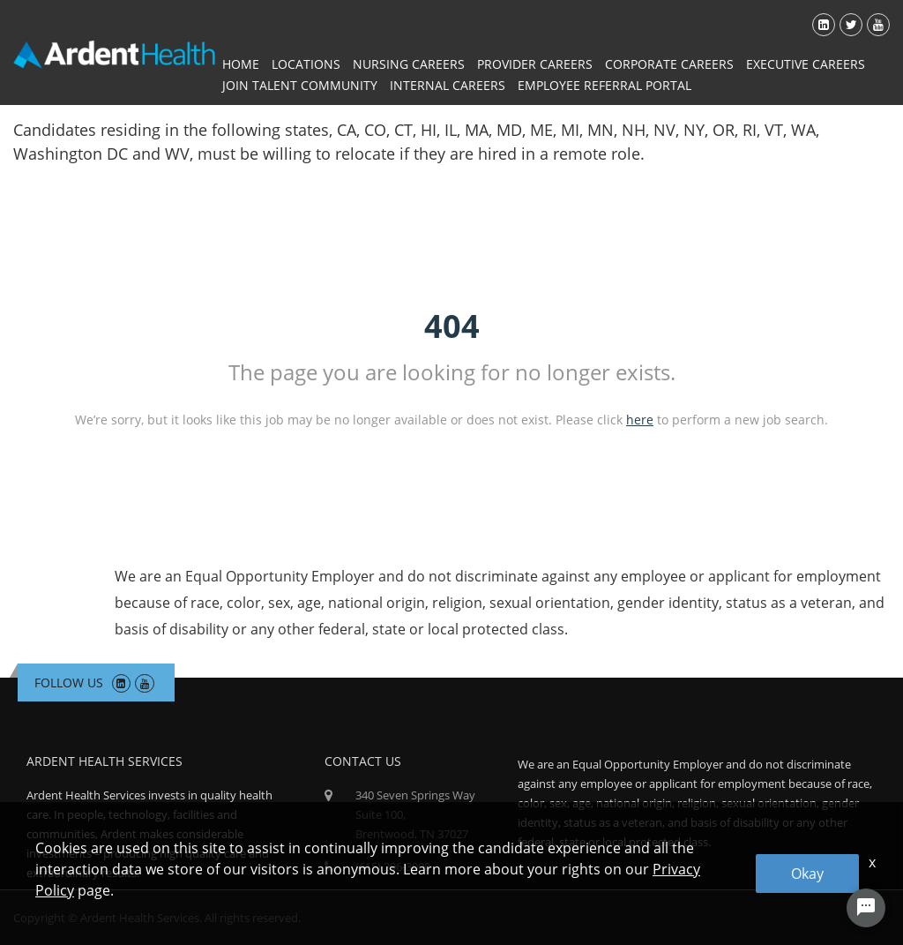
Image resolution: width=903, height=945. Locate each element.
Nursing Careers (409, 64)
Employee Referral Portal (604, 85)
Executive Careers (805, 64)
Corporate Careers (669, 64)
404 (452, 326)
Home (240, 64)
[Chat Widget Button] (866, 908)
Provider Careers (535, 64)
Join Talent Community (299, 85)
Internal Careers (447, 85)
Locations (306, 64)
